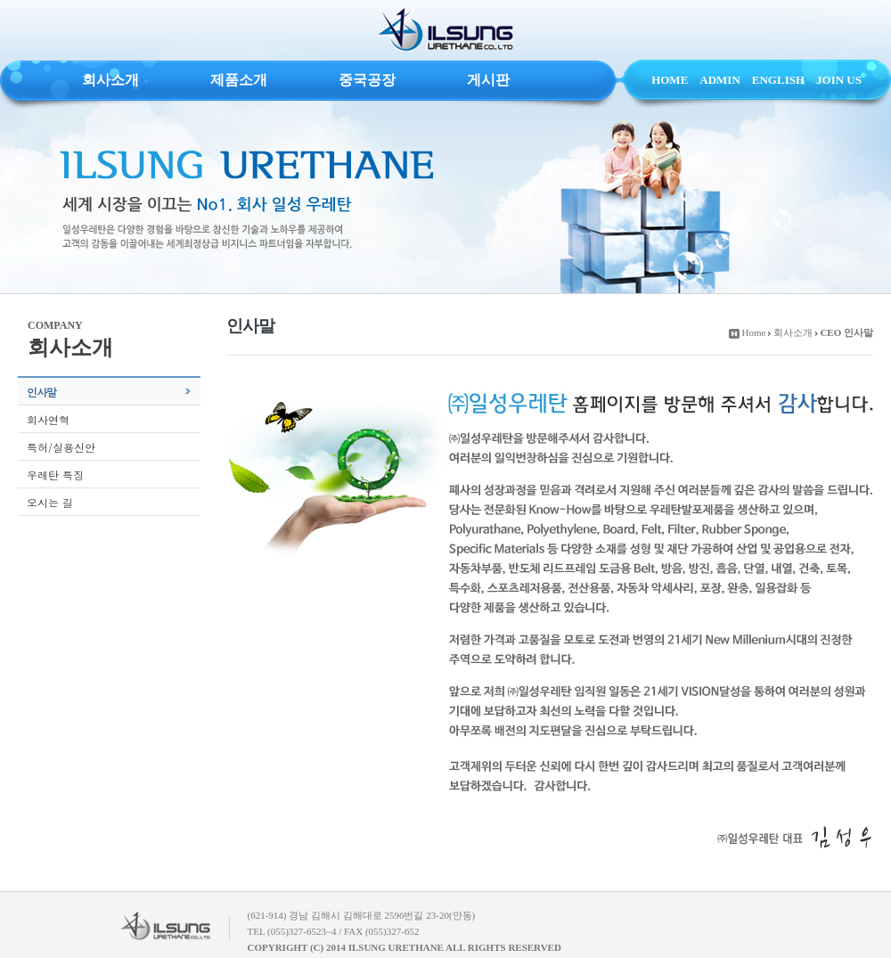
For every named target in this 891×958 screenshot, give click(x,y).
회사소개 (110, 79)
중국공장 (367, 79)
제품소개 (238, 79)
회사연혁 (48, 419)
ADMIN (719, 79)
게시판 (488, 79)
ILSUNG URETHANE (445, 30)
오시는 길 (50, 502)
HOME (669, 79)
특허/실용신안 (61, 446)
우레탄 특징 (55, 474)
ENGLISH (778, 79)
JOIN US (839, 79)
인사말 (41, 391)
